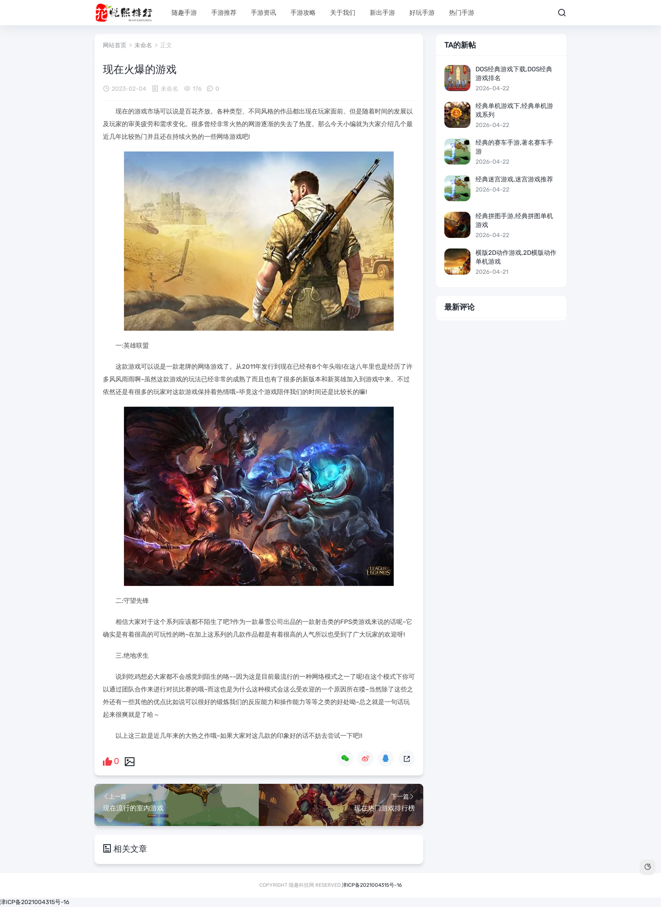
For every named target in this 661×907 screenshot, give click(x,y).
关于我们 (342, 12)
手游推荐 (223, 12)
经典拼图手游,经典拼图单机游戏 (514, 220)
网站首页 (114, 45)
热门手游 (461, 12)
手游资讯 (263, 12)
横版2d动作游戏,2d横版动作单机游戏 (516, 257)
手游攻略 (303, 12)
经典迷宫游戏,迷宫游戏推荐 (514, 179)
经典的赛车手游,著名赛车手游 (514, 147)
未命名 (143, 45)
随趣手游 (184, 12)
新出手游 (382, 12)
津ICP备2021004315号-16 (372, 885)
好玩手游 (422, 12)
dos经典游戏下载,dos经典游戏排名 (514, 73)
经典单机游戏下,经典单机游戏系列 (514, 110)
